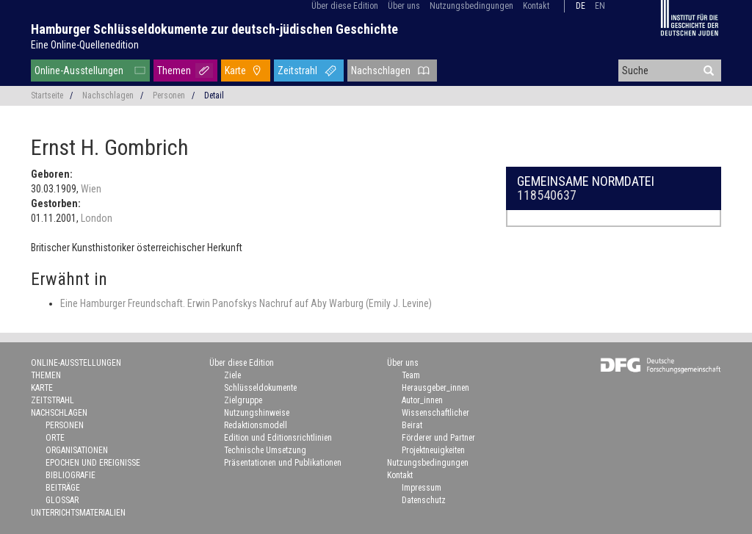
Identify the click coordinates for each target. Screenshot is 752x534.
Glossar (62, 500)
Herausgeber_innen (435, 388)
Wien (91, 189)
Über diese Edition (344, 6)
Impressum (421, 488)
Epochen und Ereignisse (93, 463)
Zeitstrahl (297, 70)
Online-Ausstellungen (79, 70)
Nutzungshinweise (256, 413)
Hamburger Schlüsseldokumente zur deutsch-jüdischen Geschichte (214, 29)
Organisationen (77, 450)
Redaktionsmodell (255, 425)
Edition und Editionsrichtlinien (278, 438)
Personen (169, 95)
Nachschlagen (381, 70)
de (580, 6)
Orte (55, 438)
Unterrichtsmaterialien (78, 513)
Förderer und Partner (438, 438)
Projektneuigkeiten (433, 450)
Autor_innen (422, 400)
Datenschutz (424, 500)
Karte (235, 70)
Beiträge (63, 488)
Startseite (47, 95)
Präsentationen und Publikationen (282, 463)
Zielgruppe (243, 400)
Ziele (232, 375)
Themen (174, 70)
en (600, 6)
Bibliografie (70, 475)
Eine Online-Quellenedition (85, 45)
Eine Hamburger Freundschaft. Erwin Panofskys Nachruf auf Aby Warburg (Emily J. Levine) (246, 303)
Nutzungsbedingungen (471, 6)
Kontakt (536, 6)
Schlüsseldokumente (260, 388)
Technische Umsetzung (265, 450)
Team (411, 375)
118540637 (546, 195)
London (96, 218)
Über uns (404, 6)
